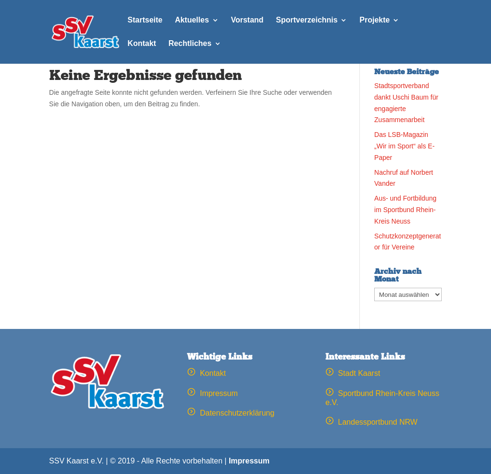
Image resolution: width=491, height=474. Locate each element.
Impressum (212, 393)
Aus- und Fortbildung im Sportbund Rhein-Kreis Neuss (405, 209)
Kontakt (206, 373)
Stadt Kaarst (352, 373)
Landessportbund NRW (371, 422)
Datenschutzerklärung (230, 413)
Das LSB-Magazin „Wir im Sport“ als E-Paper (404, 146)
